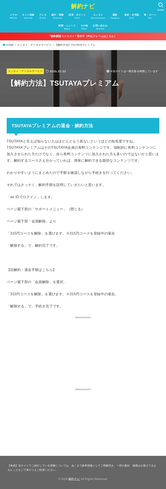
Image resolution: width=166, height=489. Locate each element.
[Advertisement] (83, 350)
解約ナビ (83, 6)
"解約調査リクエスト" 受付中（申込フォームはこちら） (83, 36)
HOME (10, 45)
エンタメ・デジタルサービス (34, 45)
